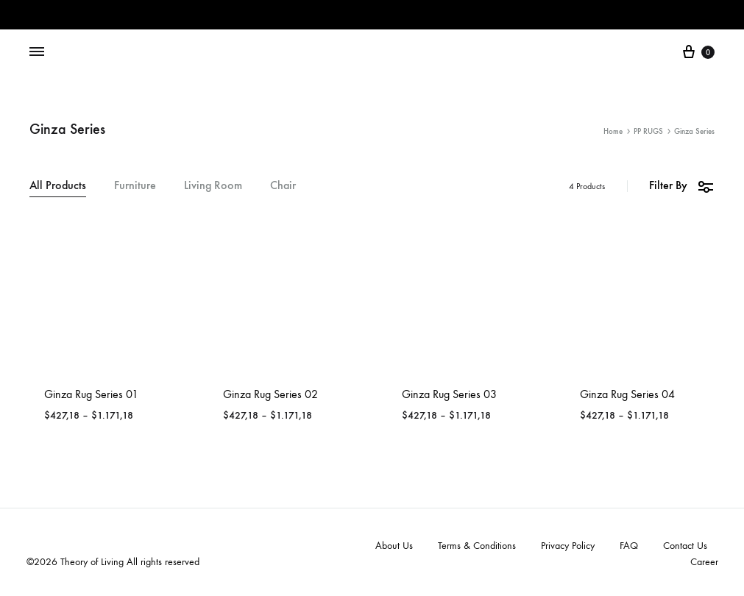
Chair (283, 186)
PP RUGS (648, 131)
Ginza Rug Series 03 (449, 394)
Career (704, 562)
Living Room (213, 186)
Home (613, 131)
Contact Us (685, 545)
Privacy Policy (568, 545)
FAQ (629, 545)
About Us (394, 545)
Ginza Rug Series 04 (627, 394)
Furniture (135, 186)
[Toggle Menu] (36, 52)
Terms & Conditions (477, 545)
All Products (57, 186)
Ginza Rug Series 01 (91, 394)
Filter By (682, 186)
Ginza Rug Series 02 (270, 394)
